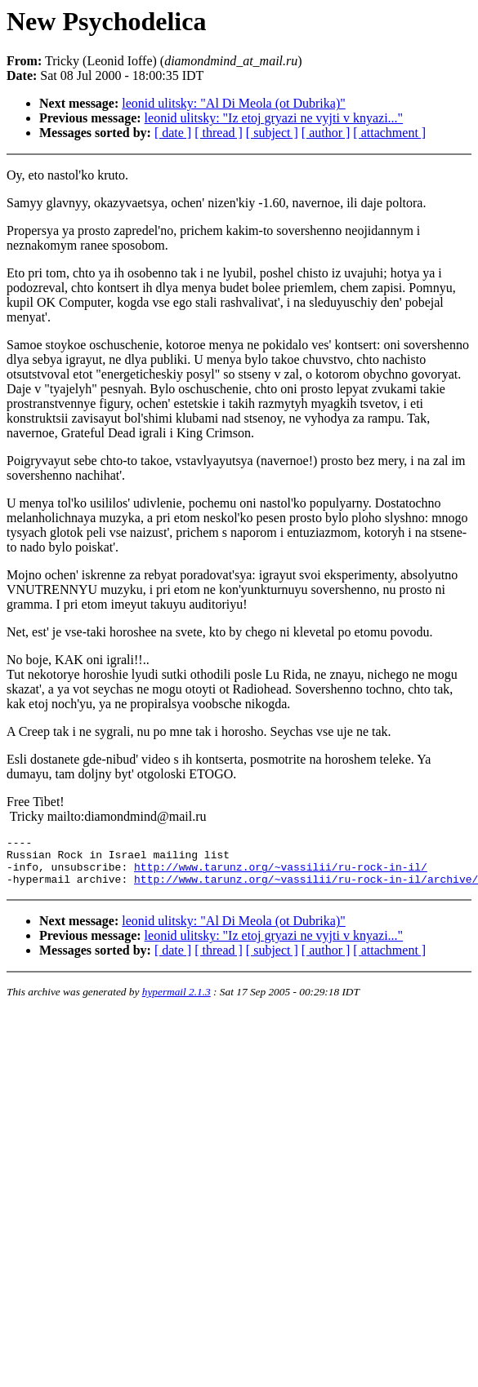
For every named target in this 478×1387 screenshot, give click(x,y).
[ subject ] (272, 133)
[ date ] (172, 133)
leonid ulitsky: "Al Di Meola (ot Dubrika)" (233, 103)
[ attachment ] (389, 133)
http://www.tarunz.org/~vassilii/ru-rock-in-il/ (280, 873)
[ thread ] (218, 133)
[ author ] (326, 133)
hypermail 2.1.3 (176, 1001)
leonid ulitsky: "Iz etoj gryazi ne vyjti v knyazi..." (274, 118)
